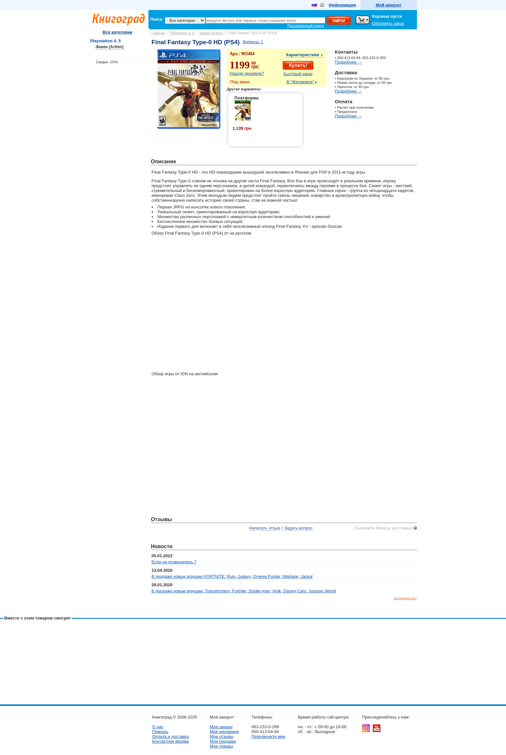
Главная (158, 33)
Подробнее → (348, 62)
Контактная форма (170, 741)
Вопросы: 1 (253, 42)
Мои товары (221, 746)
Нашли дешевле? (247, 73)
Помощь (160, 731)
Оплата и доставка (170, 736)
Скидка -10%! (107, 62)
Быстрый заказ (298, 73)
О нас (158, 726)
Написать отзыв (264, 528)
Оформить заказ (388, 23)
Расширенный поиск (306, 26)
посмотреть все (405, 598)
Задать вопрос (298, 528)
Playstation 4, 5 (182, 33)
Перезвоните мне (268, 736)
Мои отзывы (222, 736)
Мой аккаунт (388, 5)
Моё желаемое (224, 731)
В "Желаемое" (300, 81)
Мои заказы (221, 726)
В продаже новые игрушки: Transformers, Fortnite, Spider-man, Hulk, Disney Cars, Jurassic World (244, 591)
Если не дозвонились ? (174, 561)
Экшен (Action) (211, 33)
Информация (342, 5)
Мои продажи (223, 741)
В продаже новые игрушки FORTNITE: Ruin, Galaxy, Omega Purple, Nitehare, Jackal (232, 576)
